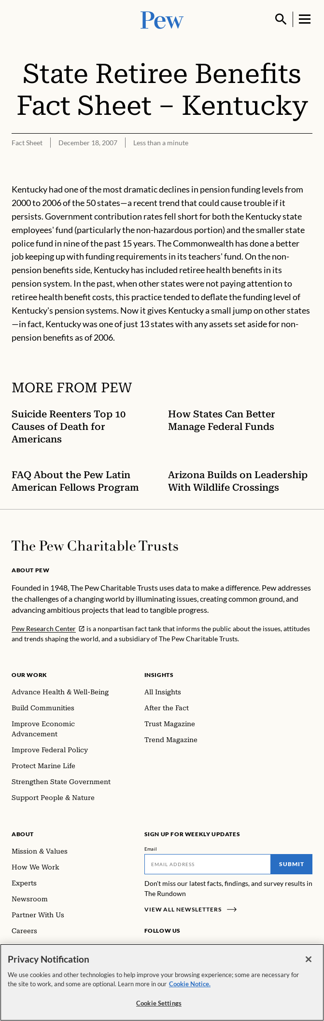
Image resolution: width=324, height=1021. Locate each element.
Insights (159, 674)
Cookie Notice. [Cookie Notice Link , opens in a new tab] (190, 988)
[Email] (207, 864)
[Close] (308, 963)
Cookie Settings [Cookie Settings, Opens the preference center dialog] (159, 1007)
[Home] (95, 545)
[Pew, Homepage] (162, 19)
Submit (291, 864)
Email (150, 848)
